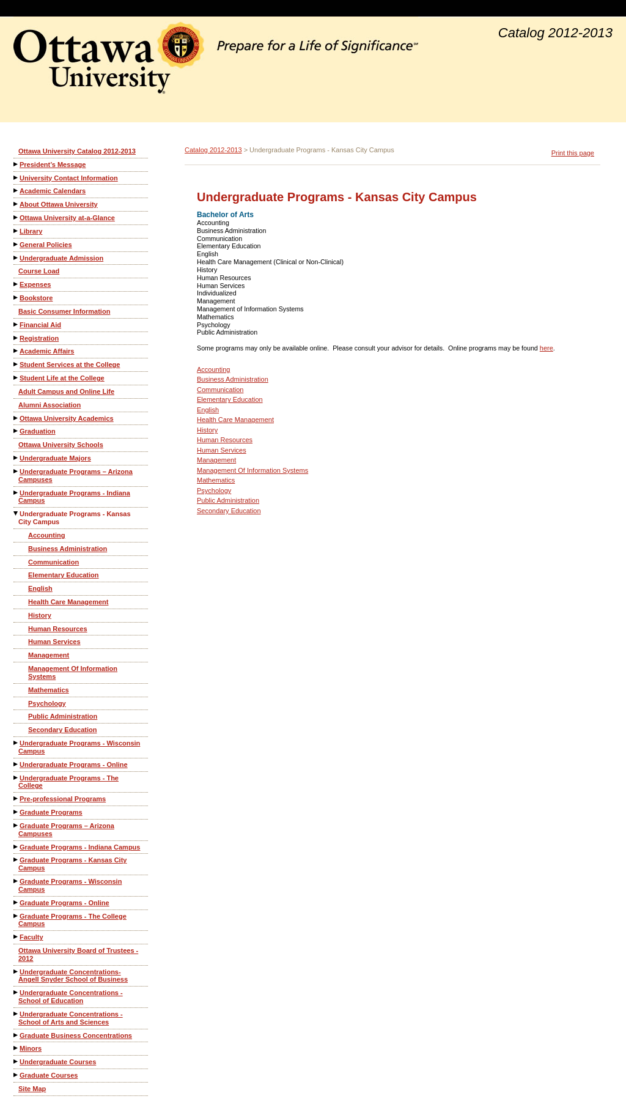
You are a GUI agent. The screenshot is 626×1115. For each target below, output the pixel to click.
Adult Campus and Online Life (66, 391)
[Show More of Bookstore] (16, 297)
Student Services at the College (70, 364)
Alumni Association (49, 405)
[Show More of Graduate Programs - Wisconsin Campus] (16, 881)
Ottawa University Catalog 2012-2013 (77, 151)
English (40, 588)
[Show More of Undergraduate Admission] (16, 258)
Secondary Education (62, 729)
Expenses (35, 284)
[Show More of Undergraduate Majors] (16, 458)
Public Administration (62, 716)
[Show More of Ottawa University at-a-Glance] (16, 217)
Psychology (47, 703)
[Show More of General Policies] (16, 244)
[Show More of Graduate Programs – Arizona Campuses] (16, 825)
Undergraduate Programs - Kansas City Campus (74, 517)
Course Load (38, 271)
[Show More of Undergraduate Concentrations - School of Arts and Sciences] (16, 1014)
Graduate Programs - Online (64, 902)
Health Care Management (68, 602)
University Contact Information (69, 178)
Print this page (572, 153)
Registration (39, 338)
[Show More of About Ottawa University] (16, 204)
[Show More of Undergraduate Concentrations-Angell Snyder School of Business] (16, 971)
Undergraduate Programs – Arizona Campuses (75, 475)
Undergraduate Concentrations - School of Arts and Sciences (70, 1018)
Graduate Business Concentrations (76, 1035)
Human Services (54, 641)
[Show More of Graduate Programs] (16, 812)
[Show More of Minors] (16, 1048)
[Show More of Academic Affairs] (16, 351)
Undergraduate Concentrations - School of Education (70, 996)
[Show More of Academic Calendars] (16, 190)
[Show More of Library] (16, 231)
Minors (31, 1048)
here (546, 348)
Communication (53, 562)
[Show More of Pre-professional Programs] (16, 798)
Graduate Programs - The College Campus (72, 920)
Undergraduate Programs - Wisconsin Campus (79, 747)
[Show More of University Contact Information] (16, 177)
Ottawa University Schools (60, 444)
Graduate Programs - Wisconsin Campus (70, 885)
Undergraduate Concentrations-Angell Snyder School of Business (73, 975)
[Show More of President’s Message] (16, 164)
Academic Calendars (53, 190)
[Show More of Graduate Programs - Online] (16, 902)
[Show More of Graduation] (16, 431)
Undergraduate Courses (58, 1061)
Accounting (46, 535)
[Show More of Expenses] (16, 284)
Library (31, 231)
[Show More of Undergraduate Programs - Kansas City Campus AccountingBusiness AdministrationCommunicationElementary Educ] (16, 513)
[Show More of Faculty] (16, 936)
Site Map (32, 1088)
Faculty (31, 937)
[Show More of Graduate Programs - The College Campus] (16, 916)
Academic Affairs (47, 351)
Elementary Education (63, 575)
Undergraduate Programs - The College (68, 782)
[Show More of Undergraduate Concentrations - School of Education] (16, 992)
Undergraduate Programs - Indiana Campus (74, 497)
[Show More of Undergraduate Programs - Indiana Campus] (16, 492)
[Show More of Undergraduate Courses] (16, 1061)
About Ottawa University (59, 204)
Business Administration (67, 548)
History (39, 615)
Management (48, 655)
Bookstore (36, 298)
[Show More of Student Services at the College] (16, 364)
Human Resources (57, 628)
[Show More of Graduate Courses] (16, 1075)
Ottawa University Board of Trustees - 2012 (78, 954)
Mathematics (48, 690)
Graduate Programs (51, 812)
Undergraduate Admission (61, 258)
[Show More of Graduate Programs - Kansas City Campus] (16, 859)
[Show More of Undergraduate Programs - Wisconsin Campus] (16, 743)
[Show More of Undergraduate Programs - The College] (16, 777)
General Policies (46, 244)
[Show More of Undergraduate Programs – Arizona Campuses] (16, 471)
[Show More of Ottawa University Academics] (16, 418)
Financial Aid (40, 324)
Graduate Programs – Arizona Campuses (66, 829)
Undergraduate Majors (55, 458)
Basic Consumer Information (64, 311)
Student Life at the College (62, 378)
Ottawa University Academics (67, 418)
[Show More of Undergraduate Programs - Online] (16, 764)
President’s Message (53, 164)
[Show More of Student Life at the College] (16, 377)
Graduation (38, 431)
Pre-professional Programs (63, 798)
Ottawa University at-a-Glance (67, 217)
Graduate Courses (49, 1075)
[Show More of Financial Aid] (16, 324)
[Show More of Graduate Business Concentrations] (16, 1035)
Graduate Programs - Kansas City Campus (72, 864)
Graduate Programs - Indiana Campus (80, 847)
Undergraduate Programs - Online (74, 764)
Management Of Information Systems (72, 672)
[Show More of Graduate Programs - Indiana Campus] (16, 847)
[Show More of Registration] (16, 338)
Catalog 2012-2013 (213, 150)
